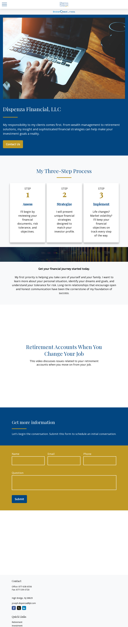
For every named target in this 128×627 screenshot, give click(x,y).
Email (51, 454)
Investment (17, 625)
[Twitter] (19, 608)
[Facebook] (14, 608)
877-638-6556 (25, 586)
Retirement (17, 622)
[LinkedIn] (24, 608)
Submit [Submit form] (19, 499)
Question (17, 473)
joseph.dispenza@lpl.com (24, 603)
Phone (87, 454)
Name (15, 454)
